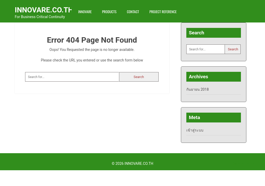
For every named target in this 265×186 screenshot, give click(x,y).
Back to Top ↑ (243, 163)
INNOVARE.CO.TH (44, 10)
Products (109, 11)
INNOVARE (85, 11)
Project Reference (162, 11)
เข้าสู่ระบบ (194, 130)
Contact (133, 11)
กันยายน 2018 (197, 89)
